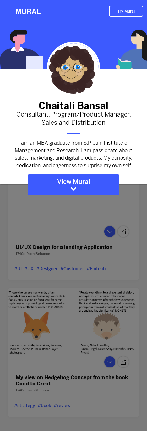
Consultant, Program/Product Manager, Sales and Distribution (73, 119)
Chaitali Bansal (73, 104)
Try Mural (126, 11)
